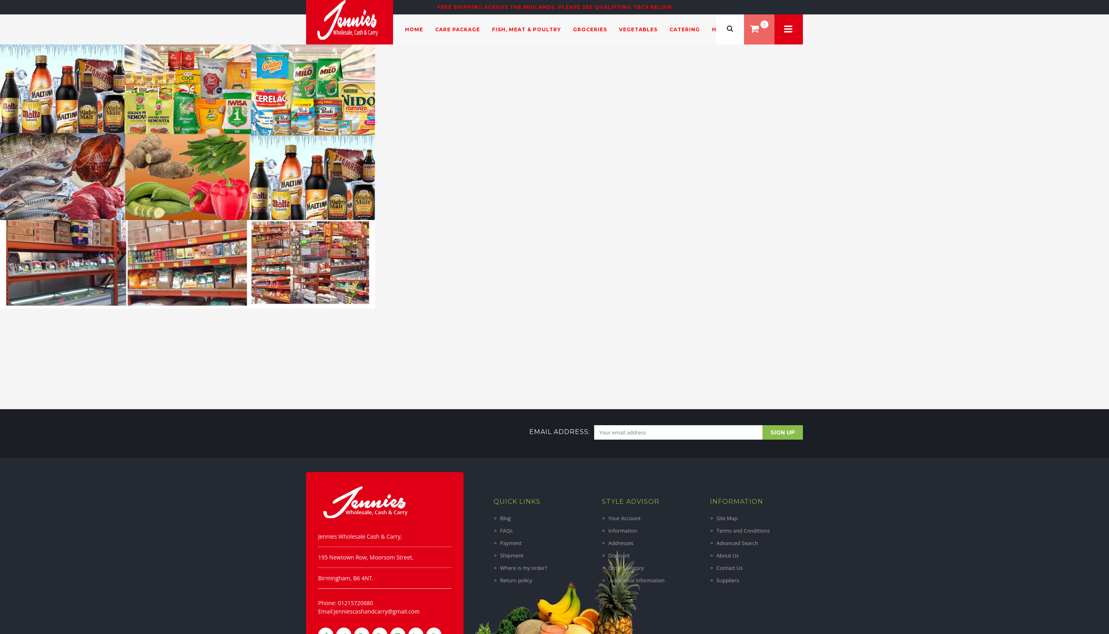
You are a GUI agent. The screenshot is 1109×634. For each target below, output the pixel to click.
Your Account (624, 518)
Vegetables (638, 29)
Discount (619, 555)
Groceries (590, 29)
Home (414, 29)
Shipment (511, 555)
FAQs (506, 530)
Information (622, 530)
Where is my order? (523, 567)
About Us (727, 555)
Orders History (626, 567)
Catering (684, 29)
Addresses (620, 543)
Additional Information (636, 580)
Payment (511, 543)
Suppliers (727, 580)
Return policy (516, 580)
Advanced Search (737, 543)
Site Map (727, 518)
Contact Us (729, 567)
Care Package (457, 29)
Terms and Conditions (743, 530)
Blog (505, 518)
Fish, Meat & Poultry (526, 29)
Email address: (559, 432)
